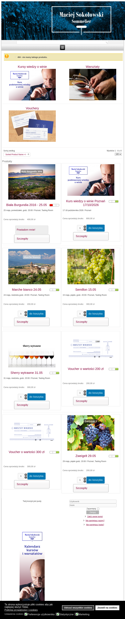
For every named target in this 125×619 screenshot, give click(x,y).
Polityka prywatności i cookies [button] (21, 610)
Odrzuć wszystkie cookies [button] (78, 607)
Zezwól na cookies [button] (107, 607)
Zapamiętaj (91, 509)
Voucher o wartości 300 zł (26, 452)
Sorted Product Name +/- (15, 154)
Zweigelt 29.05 (86, 456)
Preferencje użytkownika (41, 614)
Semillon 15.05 (85, 289)
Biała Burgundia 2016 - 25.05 (26, 205)
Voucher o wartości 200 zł (86, 369)
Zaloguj (93, 512)
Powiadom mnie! (26, 229)
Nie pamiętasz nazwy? (95, 521)
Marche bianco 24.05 (26, 289)
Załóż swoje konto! (95, 516)
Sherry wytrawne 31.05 (26, 372)
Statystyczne (66, 614)
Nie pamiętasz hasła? (95, 525)
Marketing (83, 614)
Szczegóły (22, 238)
